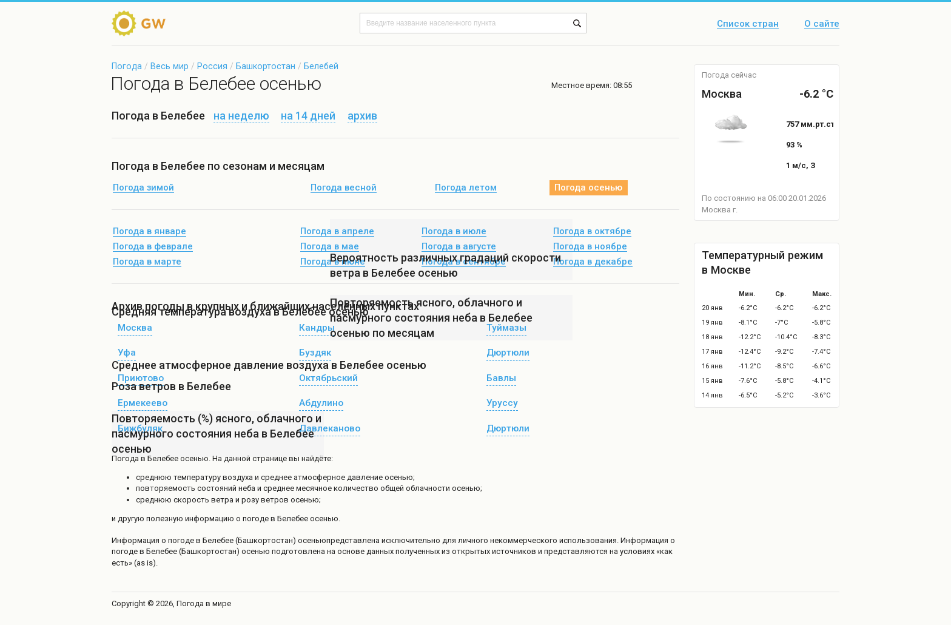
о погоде (178, 540)
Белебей (321, 66)
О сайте (821, 24)
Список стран (748, 24)
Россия (212, 66)
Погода (127, 66)
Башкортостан (265, 66)
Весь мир (169, 66)
